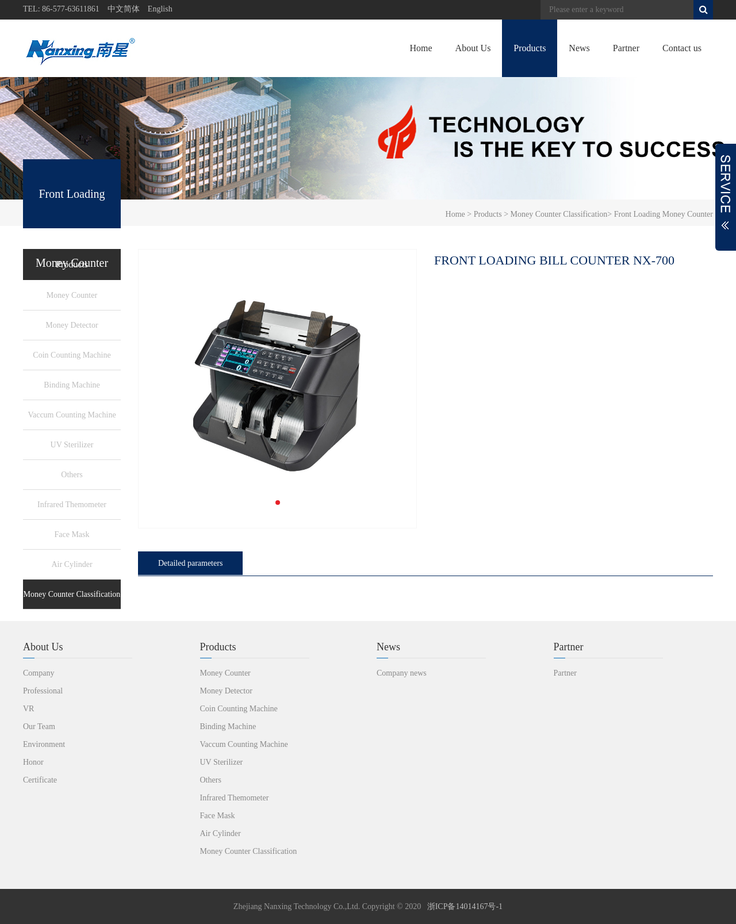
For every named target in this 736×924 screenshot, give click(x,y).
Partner (626, 48)
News (579, 48)
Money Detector (71, 325)
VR (28, 708)
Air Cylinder (71, 564)
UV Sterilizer (72, 444)
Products (529, 48)
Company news (402, 673)
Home (420, 48)
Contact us (682, 48)
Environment (44, 744)
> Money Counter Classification (555, 214)
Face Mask (71, 534)
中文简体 (124, 9)
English (160, 9)
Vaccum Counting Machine (72, 415)
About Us (473, 48)
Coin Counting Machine (71, 355)
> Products (483, 214)
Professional (43, 691)
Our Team (39, 726)
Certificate (40, 780)
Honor (33, 762)
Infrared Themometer (71, 504)
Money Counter (72, 295)
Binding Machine (72, 385)
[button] (277, 502)
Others (71, 474)
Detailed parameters (190, 563)
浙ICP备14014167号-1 (465, 906)
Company (38, 673)
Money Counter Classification (72, 594)
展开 (725, 197)
